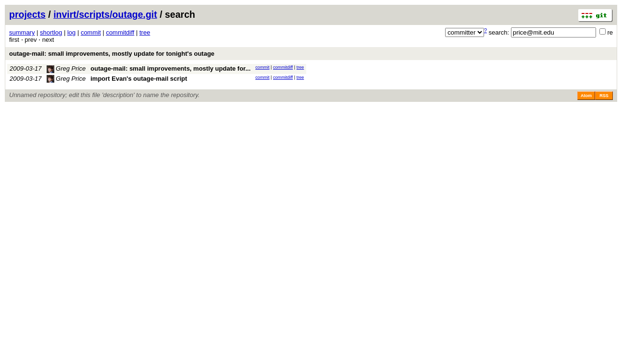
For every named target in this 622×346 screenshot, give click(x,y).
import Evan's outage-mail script (138, 78)
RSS (604, 95)
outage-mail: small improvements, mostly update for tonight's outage (111, 53)
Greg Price (66, 68)
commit (91, 32)
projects (27, 14)
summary (22, 32)
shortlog (51, 32)
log (71, 32)
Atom (586, 95)
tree (144, 32)
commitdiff (120, 32)
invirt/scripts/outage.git (105, 14)
